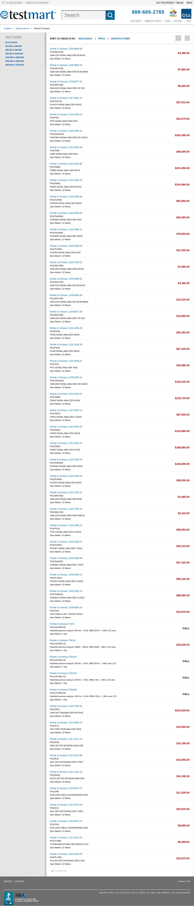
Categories (136, 21)
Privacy (8, 881)
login (167, 21)
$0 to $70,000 (11, 42)
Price (101, 38)
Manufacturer (120, 38)
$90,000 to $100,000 (14, 54)
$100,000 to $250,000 (14, 57)
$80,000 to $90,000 (13, 50)
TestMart (7, 28)
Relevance (85, 38)
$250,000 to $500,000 (14, 61)
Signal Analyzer (22, 28)
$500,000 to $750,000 (14, 65)
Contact (19, 881)
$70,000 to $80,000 (13, 46)
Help (189, 21)
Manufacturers (153, 21)
